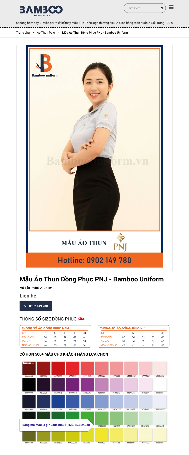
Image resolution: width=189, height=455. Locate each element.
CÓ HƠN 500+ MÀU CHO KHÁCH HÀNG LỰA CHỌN (64, 354)
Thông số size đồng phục (49, 319)
